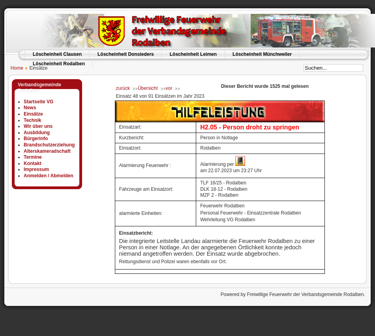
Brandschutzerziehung (49, 145)
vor (169, 88)
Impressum (36, 169)
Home (13, 68)
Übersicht (148, 88)
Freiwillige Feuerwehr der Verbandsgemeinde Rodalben (305, 294)
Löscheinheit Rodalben (59, 63)
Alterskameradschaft (47, 151)
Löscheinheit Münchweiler (262, 54)
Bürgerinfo (36, 138)
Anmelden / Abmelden (48, 175)
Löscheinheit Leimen (193, 54)
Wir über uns (38, 126)
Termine (33, 157)
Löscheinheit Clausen (57, 54)
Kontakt (32, 163)
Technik (32, 120)
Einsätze (33, 114)
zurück (123, 88)
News (30, 107)
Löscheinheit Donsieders (126, 54)
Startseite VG (38, 101)
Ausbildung (37, 132)
